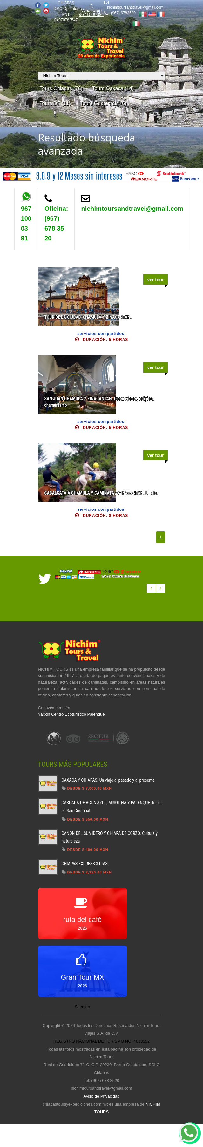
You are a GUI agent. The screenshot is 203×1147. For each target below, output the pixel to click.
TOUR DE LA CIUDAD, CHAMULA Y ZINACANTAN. (88, 317)
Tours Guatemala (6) (103, 103)
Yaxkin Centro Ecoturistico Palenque (71, 714)
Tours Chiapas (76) (61, 88)
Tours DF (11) (55, 103)
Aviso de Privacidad (102, 1096)
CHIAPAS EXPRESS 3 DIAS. (85, 863)
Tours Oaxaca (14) (113, 88)
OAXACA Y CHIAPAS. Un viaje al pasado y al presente (108, 780)
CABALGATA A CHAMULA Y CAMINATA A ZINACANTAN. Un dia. (101, 492)
